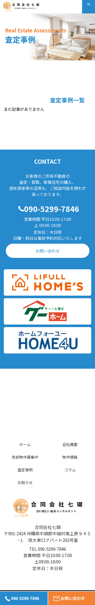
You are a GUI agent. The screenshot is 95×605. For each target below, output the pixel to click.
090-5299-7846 (51, 208)
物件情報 (70, 457)
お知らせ (25, 482)
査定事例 (25, 469)
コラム (70, 469)
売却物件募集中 (25, 457)
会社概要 (70, 444)
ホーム (25, 444)
